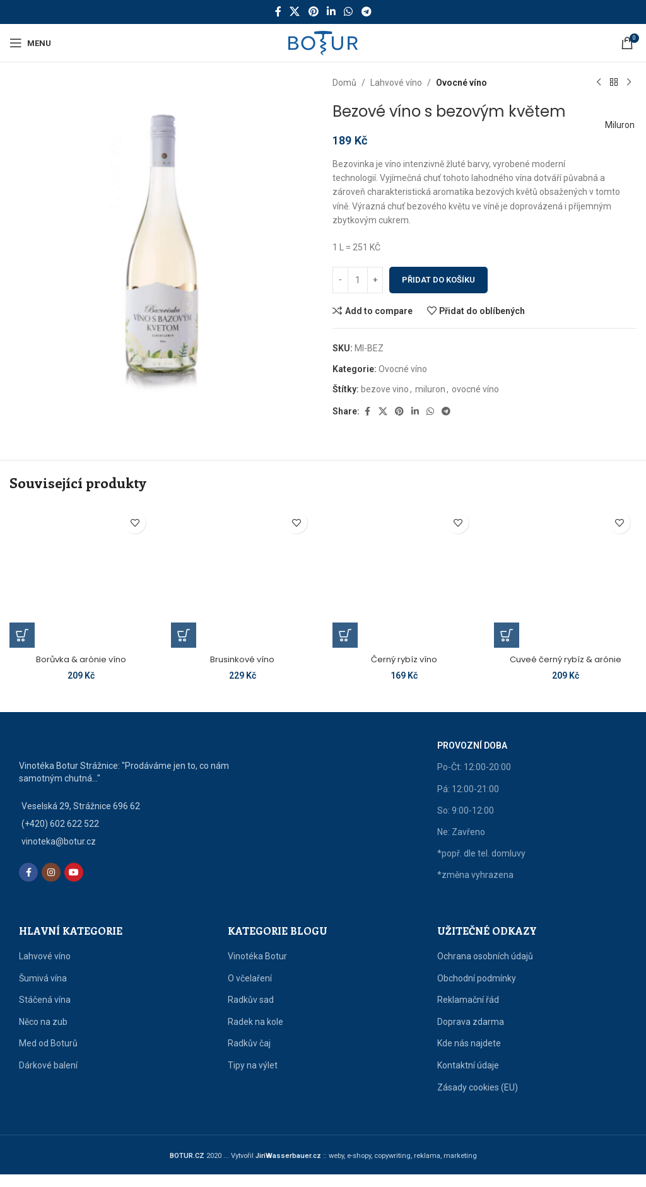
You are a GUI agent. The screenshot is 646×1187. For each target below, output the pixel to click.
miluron (430, 389)
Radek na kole (255, 1034)
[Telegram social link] (366, 11)
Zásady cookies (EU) (477, 1099)
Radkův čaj (249, 1056)
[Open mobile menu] (30, 43)
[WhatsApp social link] (348, 11)
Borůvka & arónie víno (81, 659)
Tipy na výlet (253, 1078)
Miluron (615, 125)
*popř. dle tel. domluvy (481, 866)
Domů (344, 83)
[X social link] (295, 11)
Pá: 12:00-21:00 (468, 801)
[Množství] (357, 280)
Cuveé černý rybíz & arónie (565, 659)
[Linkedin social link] (330, 11)
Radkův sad (251, 1012)
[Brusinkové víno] (242, 576)
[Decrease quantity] (340, 280)
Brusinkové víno (242, 659)
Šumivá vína (43, 990)
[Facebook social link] (278, 11)
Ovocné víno (461, 83)
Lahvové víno (396, 83)
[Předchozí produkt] (598, 82)
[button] (22, 635)
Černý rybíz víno (404, 659)
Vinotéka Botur (257, 969)
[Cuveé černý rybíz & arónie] (565, 576)
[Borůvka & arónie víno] (80, 576)
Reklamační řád (468, 1012)
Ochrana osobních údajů (485, 969)
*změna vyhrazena (475, 887)
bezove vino (385, 389)
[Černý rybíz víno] (403, 576)
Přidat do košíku (438, 279)
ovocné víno (475, 389)
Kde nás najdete (469, 1056)
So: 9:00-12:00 (465, 822)
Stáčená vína (45, 1012)
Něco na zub (43, 1034)
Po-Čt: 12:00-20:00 (474, 780)
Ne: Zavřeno (461, 844)
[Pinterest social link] (313, 11)
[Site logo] (323, 42)
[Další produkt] (629, 82)
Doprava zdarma (470, 1034)
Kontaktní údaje (468, 1078)
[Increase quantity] (375, 280)
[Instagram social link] (51, 884)
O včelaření (250, 990)
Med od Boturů (48, 1056)
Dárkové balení (48, 1078)
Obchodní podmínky (476, 990)
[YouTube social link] (73, 884)
